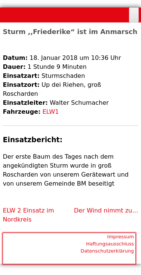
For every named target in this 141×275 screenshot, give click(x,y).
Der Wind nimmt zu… (106, 210)
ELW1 (50, 111)
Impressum (120, 236)
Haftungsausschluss (110, 244)
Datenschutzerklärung (107, 251)
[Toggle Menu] (134, 14)
